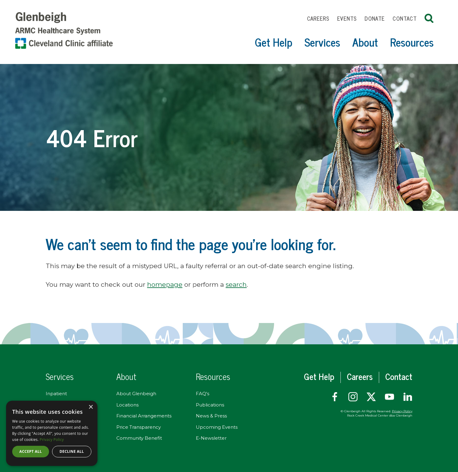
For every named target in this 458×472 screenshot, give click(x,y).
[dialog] (51, 433)
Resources (412, 42)
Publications (210, 405)
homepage (164, 284)
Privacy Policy (402, 411)
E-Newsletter (211, 438)
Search (429, 18)
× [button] (90, 407)
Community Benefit (139, 438)
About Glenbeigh (136, 393)
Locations (127, 405)
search (236, 284)
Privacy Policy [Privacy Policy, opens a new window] (52, 439)
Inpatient (56, 393)
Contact (405, 18)
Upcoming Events (217, 427)
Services (322, 42)
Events (347, 18)
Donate (375, 18)
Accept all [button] (30, 451)
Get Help (273, 42)
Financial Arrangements (143, 416)
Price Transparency (138, 427)
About (365, 42)
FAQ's (202, 393)
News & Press (211, 416)
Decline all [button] (72, 451)
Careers (318, 18)
